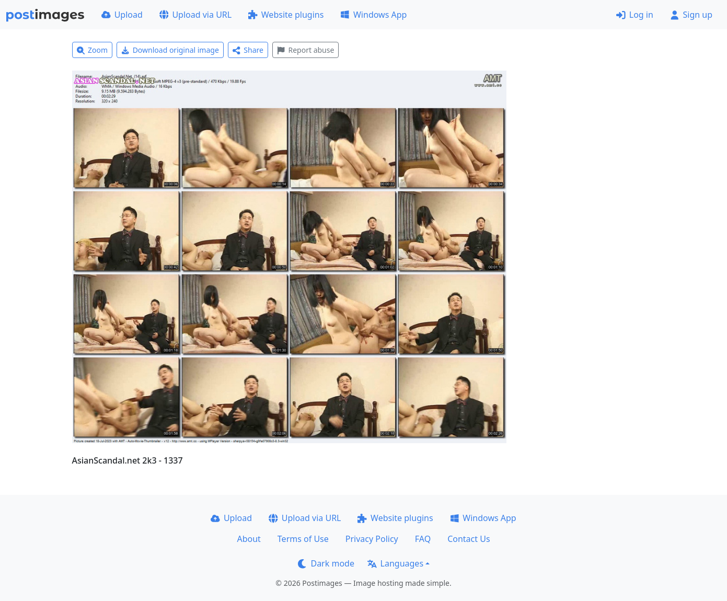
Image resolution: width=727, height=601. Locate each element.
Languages (395, 563)
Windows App (373, 14)
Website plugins (286, 14)
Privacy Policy (371, 539)
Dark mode (326, 563)
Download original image (170, 50)
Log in (634, 14)
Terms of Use (303, 539)
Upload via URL (195, 14)
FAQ (423, 539)
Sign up (691, 14)
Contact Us (468, 539)
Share (248, 50)
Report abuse (305, 50)
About (248, 539)
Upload (122, 14)
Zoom (92, 50)
